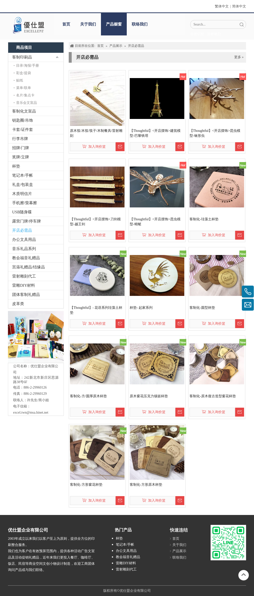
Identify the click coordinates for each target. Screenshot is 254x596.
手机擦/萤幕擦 (24, 203)
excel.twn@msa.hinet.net (30, 412)
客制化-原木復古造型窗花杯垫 (213, 396)
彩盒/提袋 (23, 73)
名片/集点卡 (25, 95)
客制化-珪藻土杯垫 (204, 219)
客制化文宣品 (24, 111)
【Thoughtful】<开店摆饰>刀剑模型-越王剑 (95, 221)
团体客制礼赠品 (26, 294)
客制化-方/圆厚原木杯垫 (88, 396)
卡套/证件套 (22, 129)
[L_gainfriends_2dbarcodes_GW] (228, 542)
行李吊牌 (20, 139)
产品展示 (179, 551)
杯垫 (16, 166)
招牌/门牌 (20, 148)
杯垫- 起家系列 (141, 308)
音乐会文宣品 (26, 103)
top (243, 574)
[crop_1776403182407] (36, 337)
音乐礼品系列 (24, 249)
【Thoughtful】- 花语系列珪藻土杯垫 (96, 310)
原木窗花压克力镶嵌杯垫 (149, 396)
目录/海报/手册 (27, 65)
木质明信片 (22, 194)
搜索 (241, 24)
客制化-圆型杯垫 (202, 308)
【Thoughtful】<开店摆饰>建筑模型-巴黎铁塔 (155, 133)
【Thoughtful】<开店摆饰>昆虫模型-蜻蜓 (155, 221)
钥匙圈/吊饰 (22, 120)
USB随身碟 (22, 212)
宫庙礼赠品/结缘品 (28, 267)
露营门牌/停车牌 (26, 221)
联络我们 (140, 24)
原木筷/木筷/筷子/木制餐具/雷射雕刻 (96, 133)
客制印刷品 (22, 57)
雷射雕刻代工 (24, 276)
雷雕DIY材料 (23, 285)
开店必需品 (22, 230)
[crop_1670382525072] (28, 25)
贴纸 (19, 80)
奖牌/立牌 (20, 157)
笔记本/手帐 (22, 175)
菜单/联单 (23, 88)
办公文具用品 (24, 239)
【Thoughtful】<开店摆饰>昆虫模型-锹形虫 (215, 133)
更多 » (239, 57)
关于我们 (88, 24)
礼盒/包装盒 (22, 184)
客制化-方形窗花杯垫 (86, 484)
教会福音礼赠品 (26, 258)
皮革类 (18, 304)
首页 (66, 24)
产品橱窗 (114, 24)
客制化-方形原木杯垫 (146, 484)
